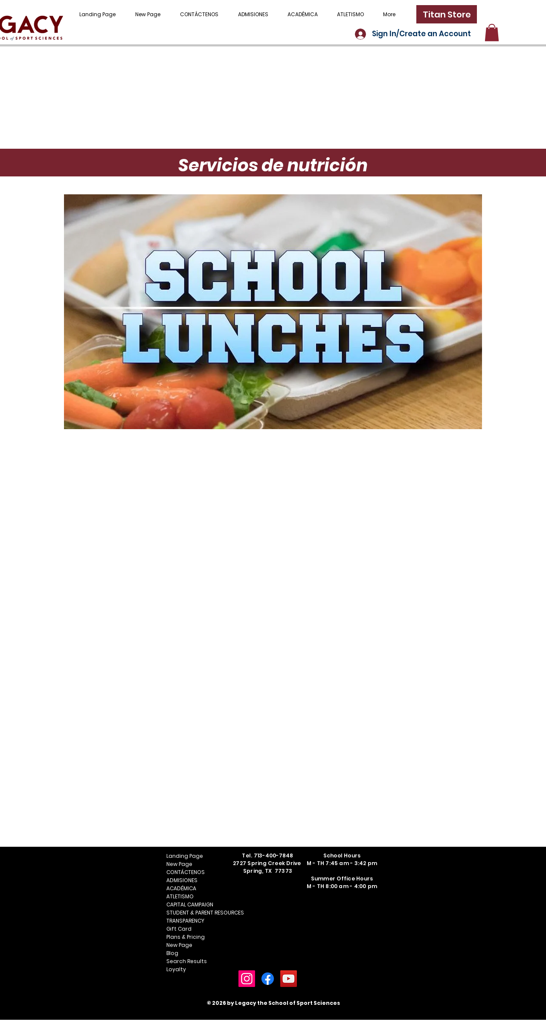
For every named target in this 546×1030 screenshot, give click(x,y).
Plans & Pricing (185, 937)
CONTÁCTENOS (185, 872)
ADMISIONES (181, 880)
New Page (179, 864)
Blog (172, 953)
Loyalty (176, 969)
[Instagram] (246, 978)
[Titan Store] (446, 14)
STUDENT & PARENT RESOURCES (196, 912)
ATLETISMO (180, 896)
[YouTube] (288, 978)
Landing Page (184, 856)
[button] (492, 32)
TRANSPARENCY (185, 920)
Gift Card (179, 928)
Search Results (186, 961)
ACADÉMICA (181, 888)
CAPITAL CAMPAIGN (189, 904)
